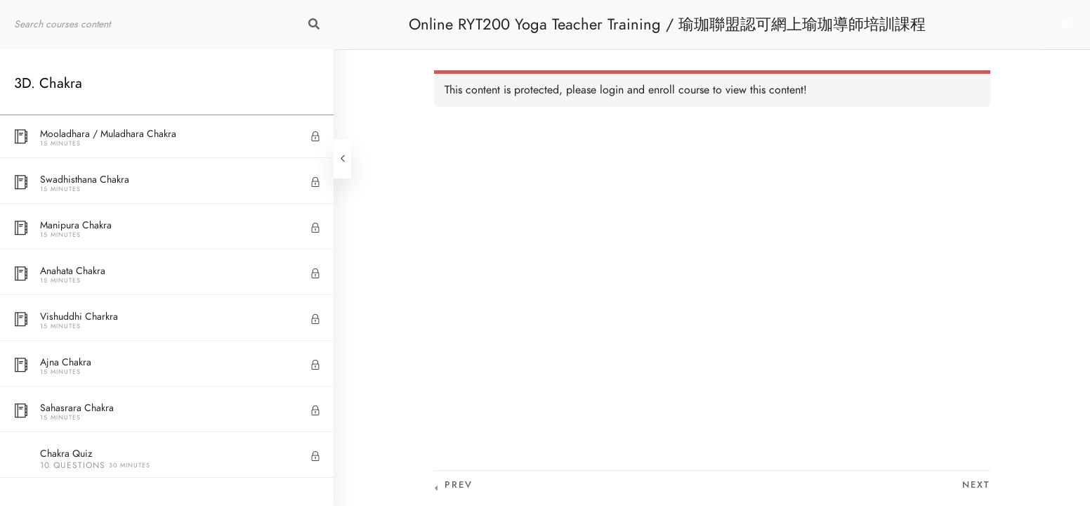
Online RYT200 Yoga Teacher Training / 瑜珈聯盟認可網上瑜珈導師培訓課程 (667, 24)
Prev (459, 485)
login (612, 90)
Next (976, 485)
